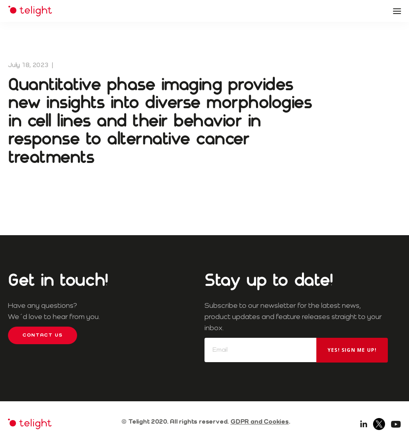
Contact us (42, 335)
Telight (30, 11)
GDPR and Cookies (259, 422)
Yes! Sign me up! (352, 350)
